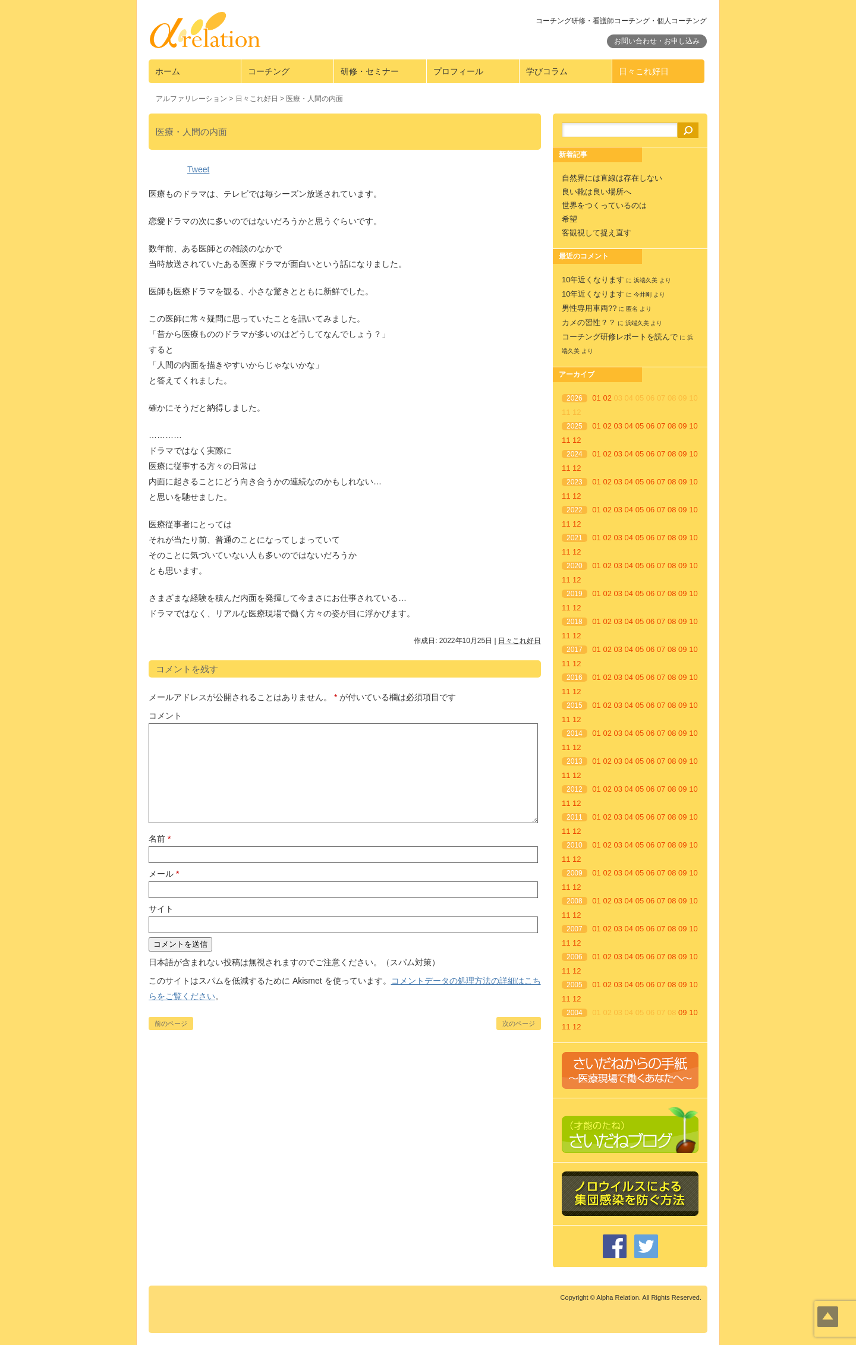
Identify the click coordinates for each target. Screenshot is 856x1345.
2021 (575, 538)
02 (607, 397)
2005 (575, 985)
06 (650, 425)
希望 (569, 219)
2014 (575, 733)
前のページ (171, 1023)
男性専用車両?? (589, 308)
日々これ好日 (644, 71)
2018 (575, 622)
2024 (575, 454)
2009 (575, 873)
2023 (575, 482)
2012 (575, 789)
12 (576, 440)
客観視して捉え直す (596, 232)
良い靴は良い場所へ (596, 191)
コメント (165, 715)
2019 (575, 594)
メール (164, 873)
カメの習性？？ (589, 322)
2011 (575, 817)
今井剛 (643, 294)
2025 (575, 426)
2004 (575, 1013)
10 (693, 425)
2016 (575, 677)
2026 (575, 398)
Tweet (198, 169)
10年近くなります (593, 279)
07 (661, 425)
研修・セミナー (370, 71)
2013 (575, 761)
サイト (161, 909)
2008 (575, 901)
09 (682, 425)
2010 (575, 845)
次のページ (518, 1023)
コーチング (268, 71)
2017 (575, 649)
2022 (575, 510)
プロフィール (458, 71)
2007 (575, 929)
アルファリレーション (191, 99)
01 (596, 397)
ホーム (167, 71)
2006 (575, 957)
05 (639, 425)
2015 (575, 705)
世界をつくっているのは (604, 205)
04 (629, 425)
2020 (575, 566)
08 (672, 425)
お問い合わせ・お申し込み (657, 41)
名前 (160, 838)
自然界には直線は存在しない (612, 178)
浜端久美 (645, 280)
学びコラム (547, 71)
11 (566, 440)
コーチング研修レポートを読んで (620, 336)
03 (618, 425)
